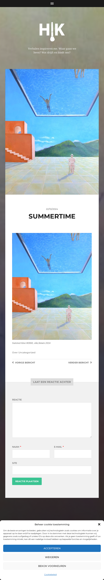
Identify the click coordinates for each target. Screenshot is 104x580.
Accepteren (52, 548)
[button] (99, 524)
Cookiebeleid (50, 574)
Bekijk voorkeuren (52, 565)
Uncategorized (26, 352)
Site (14, 463)
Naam (16, 446)
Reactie (17, 399)
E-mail (59, 446)
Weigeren (52, 557)
